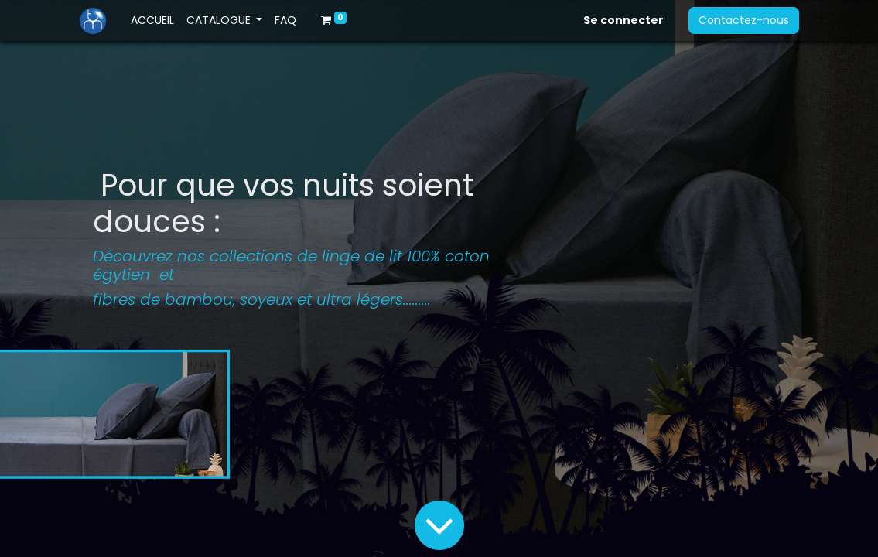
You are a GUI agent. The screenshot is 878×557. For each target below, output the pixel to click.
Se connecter (623, 20)
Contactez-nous (744, 20)
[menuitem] (152, 20)
